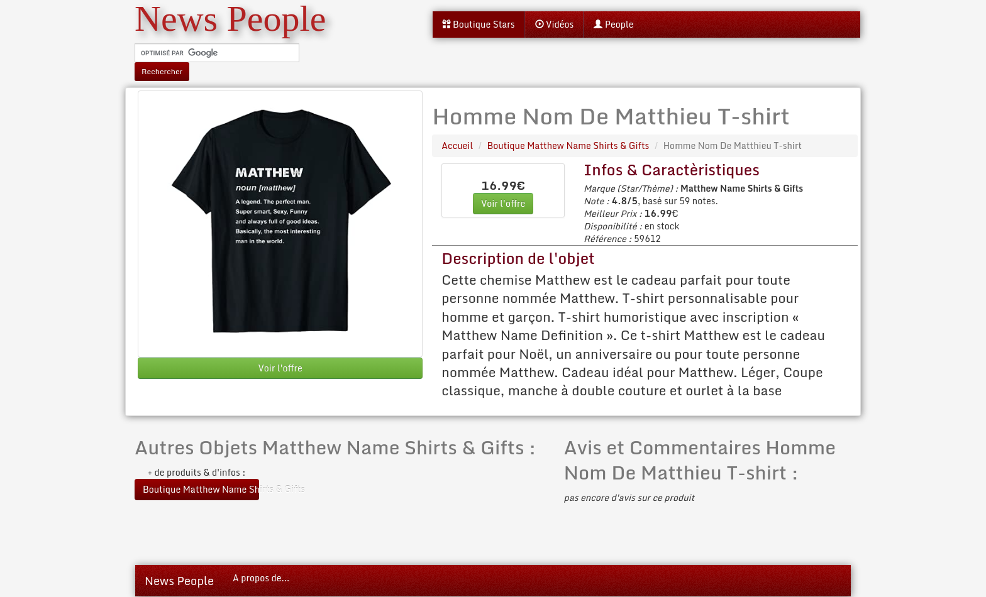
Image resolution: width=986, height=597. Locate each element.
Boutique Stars (478, 24)
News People (179, 580)
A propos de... (261, 578)
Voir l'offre (280, 368)
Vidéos (554, 24)
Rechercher (161, 71)
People (613, 24)
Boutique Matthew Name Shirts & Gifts (201, 489)
